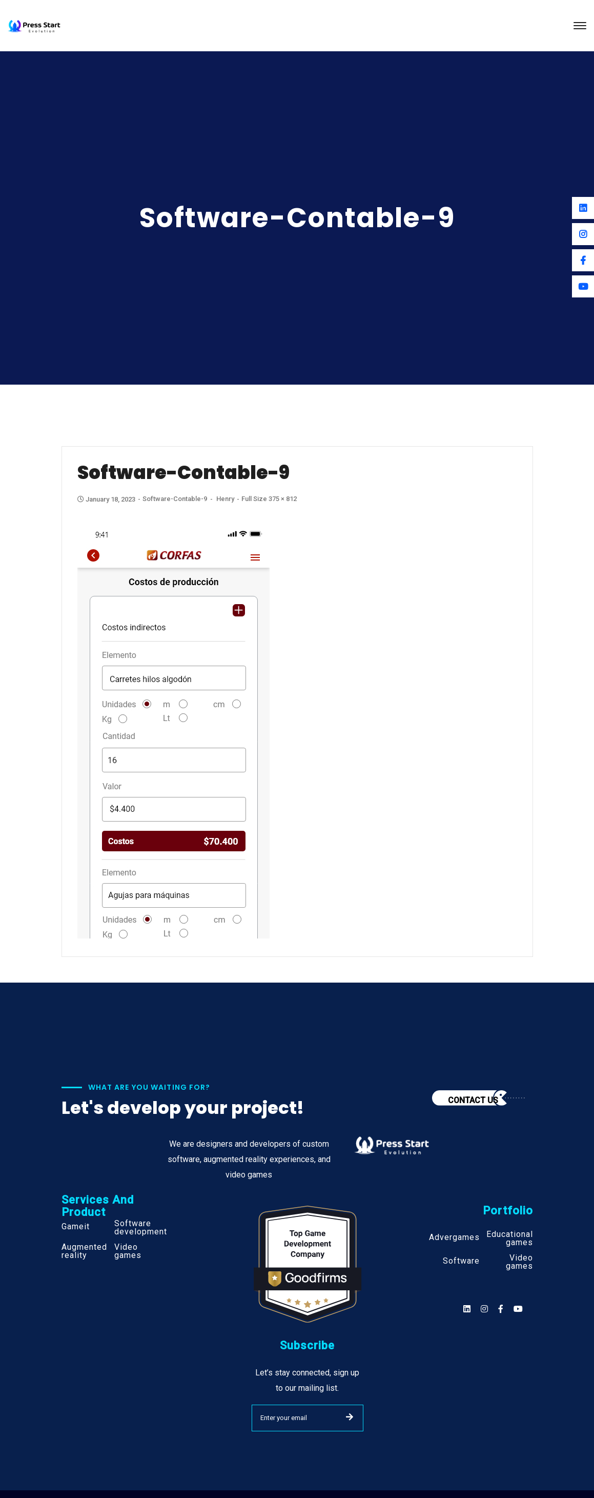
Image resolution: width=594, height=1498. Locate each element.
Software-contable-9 (174, 499)
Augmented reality (84, 1251)
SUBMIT (349, 1417)
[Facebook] (583, 260)
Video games (127, 1251)
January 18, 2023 (107, 499)
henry (225, 499)
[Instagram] (583, 234)
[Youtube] (583, 286)
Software (461, 1261)
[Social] (518, 1309)
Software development (140, 1228)
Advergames (454, 1237)
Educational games (509, 1238)
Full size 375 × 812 (269, 499)
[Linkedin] (583, 207)
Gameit (76, 1227)
